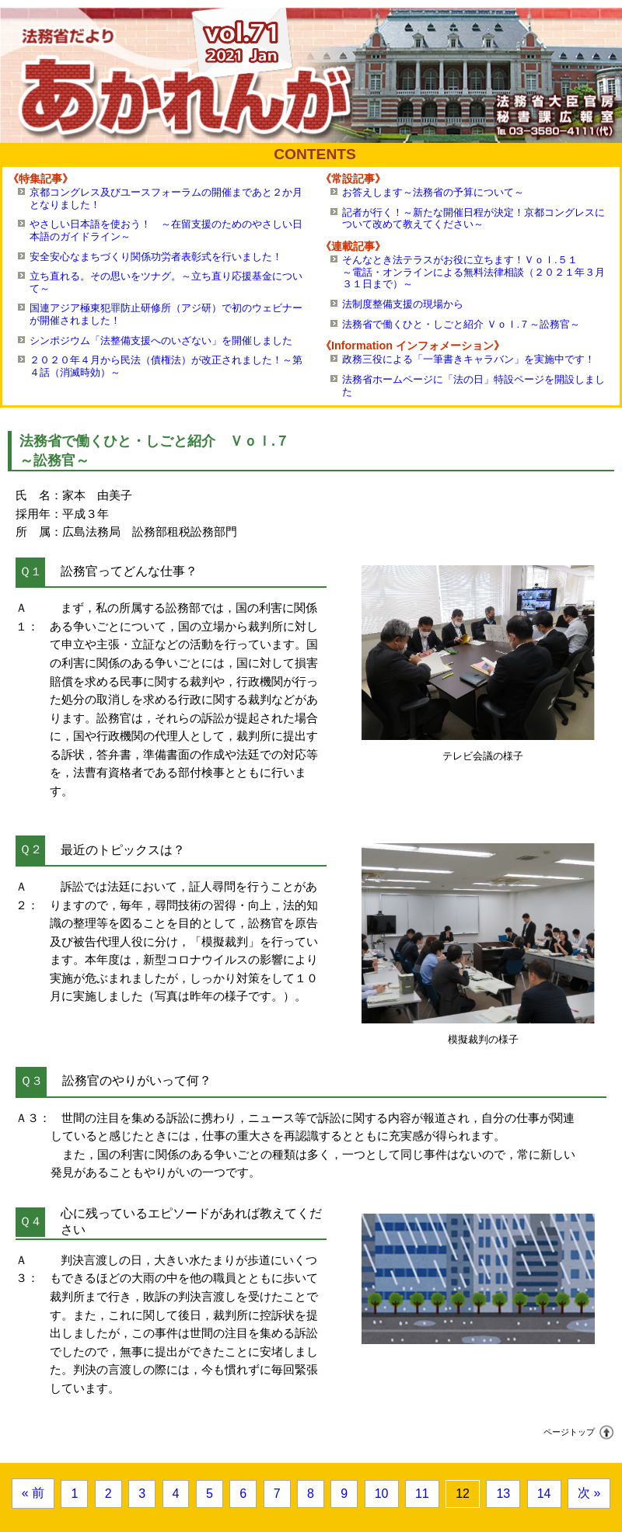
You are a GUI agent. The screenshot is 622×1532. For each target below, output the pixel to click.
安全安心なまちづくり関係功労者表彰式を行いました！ (156, 256)
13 (503, 1493)
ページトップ (569, 1431)
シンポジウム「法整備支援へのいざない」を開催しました (161, 340)
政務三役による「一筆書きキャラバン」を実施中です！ (468, 359)
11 (422, 1493)
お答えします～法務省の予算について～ (433, 192)
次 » (589, 1492)
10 (382, 1493)
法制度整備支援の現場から (402, 304)
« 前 (33, 1492)
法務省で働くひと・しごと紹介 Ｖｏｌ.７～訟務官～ (461, 324)
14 (544, 1493)
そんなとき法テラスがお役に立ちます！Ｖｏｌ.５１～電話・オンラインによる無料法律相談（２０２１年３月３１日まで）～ (473, 272)
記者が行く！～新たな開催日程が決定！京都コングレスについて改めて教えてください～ (473, 219)
